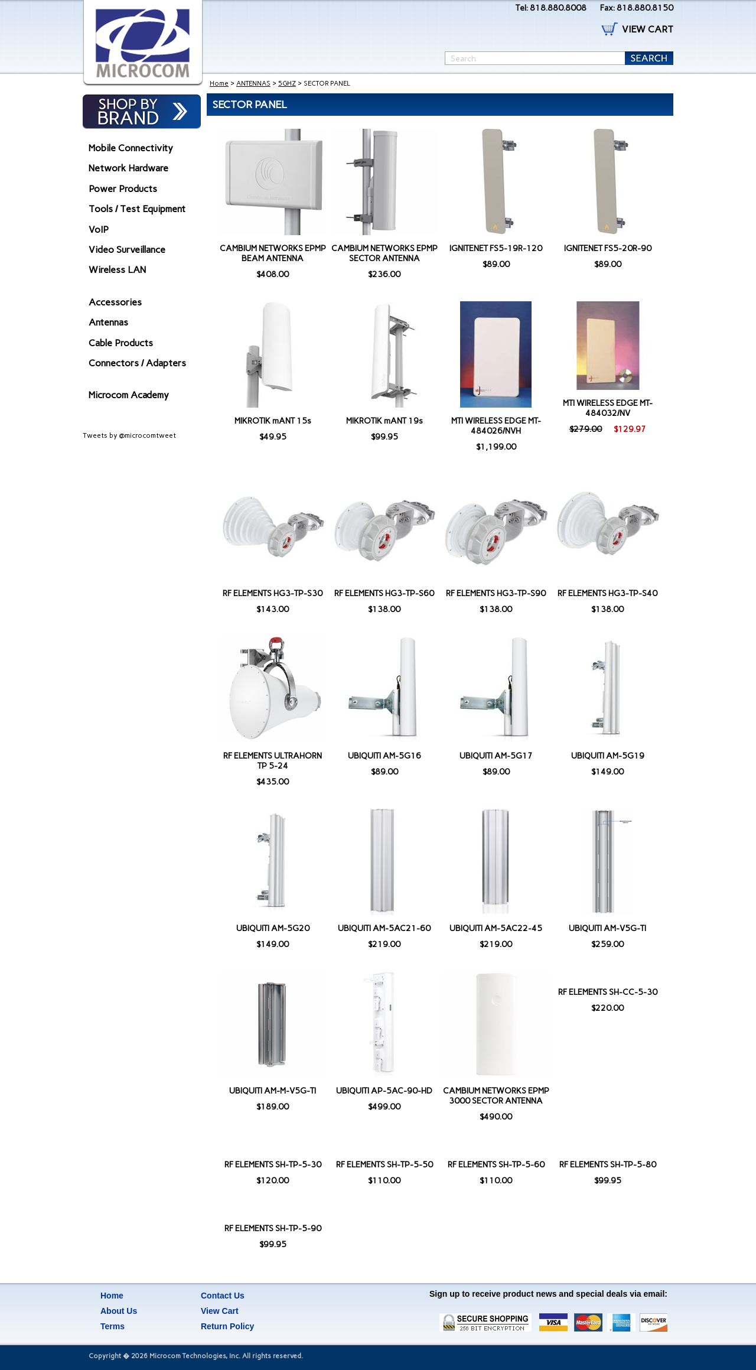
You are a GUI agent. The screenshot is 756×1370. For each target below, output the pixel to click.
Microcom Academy (129, 395)
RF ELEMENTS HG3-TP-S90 (496, 593)
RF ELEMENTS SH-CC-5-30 (607, 992)
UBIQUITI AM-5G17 (496, 756)
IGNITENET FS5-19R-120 (495, 248)
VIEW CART (647, 29)
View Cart (220, 1311)
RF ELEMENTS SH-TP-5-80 (607, 1165)
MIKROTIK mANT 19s (384, 421)
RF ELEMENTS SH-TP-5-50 (384, 1165)
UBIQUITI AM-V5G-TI (607, 928)
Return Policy (227, 1326)
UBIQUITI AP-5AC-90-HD (384, 1091)
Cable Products (121, 343)
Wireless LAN (117, 269)
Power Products (123, 188)
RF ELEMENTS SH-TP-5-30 (272, 1165)
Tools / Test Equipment (137, 208)
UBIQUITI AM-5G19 (607, 756)
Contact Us (223, 1295)
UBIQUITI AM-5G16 (384, 756)
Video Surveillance (127, 249)
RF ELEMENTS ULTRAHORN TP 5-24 (272, 761)
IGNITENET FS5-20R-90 (607, 248)
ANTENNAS (253, 83)
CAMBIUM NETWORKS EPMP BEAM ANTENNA (273, 253)
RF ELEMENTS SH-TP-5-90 (272, 1228)
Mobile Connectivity (131, 148)
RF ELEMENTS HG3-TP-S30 (272, 593)
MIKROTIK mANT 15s (272, 421)
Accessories (115, 302)
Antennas (108, 322)
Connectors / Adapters (137, 363)
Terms (112, 1326)
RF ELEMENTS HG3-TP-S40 (607, 593)
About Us (118, 1311)
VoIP (99, 229)
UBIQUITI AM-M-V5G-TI (272, 1091)
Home (219, 83)
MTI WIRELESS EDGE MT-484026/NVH (496, 426)
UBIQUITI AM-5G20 (272, 928)
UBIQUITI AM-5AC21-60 (384, 928)
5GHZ (287, 83)
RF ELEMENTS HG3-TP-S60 (384, 593)
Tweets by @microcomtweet (129, 435)
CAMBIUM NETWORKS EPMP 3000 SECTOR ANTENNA (496, 1096)
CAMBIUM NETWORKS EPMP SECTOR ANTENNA (384, 253)
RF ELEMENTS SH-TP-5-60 (496, 1165)
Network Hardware (128, 168)
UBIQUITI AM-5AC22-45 (495, 928)
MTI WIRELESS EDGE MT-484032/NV (608, 408)
